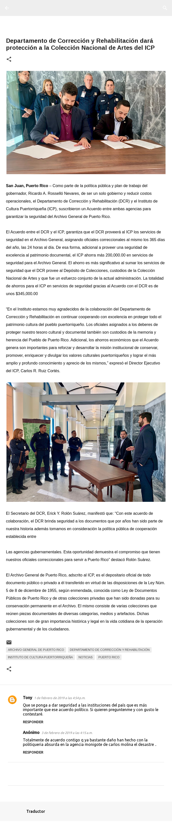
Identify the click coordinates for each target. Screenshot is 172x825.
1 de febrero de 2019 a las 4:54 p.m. (59, 698)
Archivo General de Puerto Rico (36, 650)
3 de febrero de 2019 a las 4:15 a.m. (67, 732)
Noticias (86, 657)
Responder (33, 722)
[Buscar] (165, 8)
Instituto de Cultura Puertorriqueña (40, 657)
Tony (27, 697)
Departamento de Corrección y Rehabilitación (110, 650)
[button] (9, 59)
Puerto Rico (109, 657)
